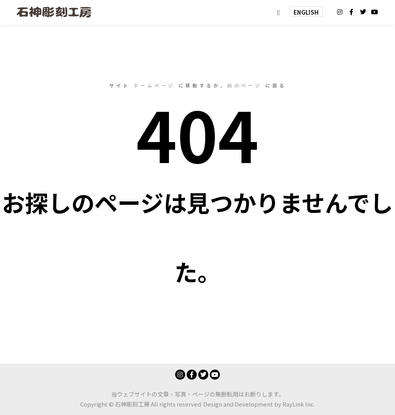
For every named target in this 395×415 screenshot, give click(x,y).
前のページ (244, 85)
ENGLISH (306, 12)
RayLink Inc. (298, 404)
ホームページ (154, 85)
